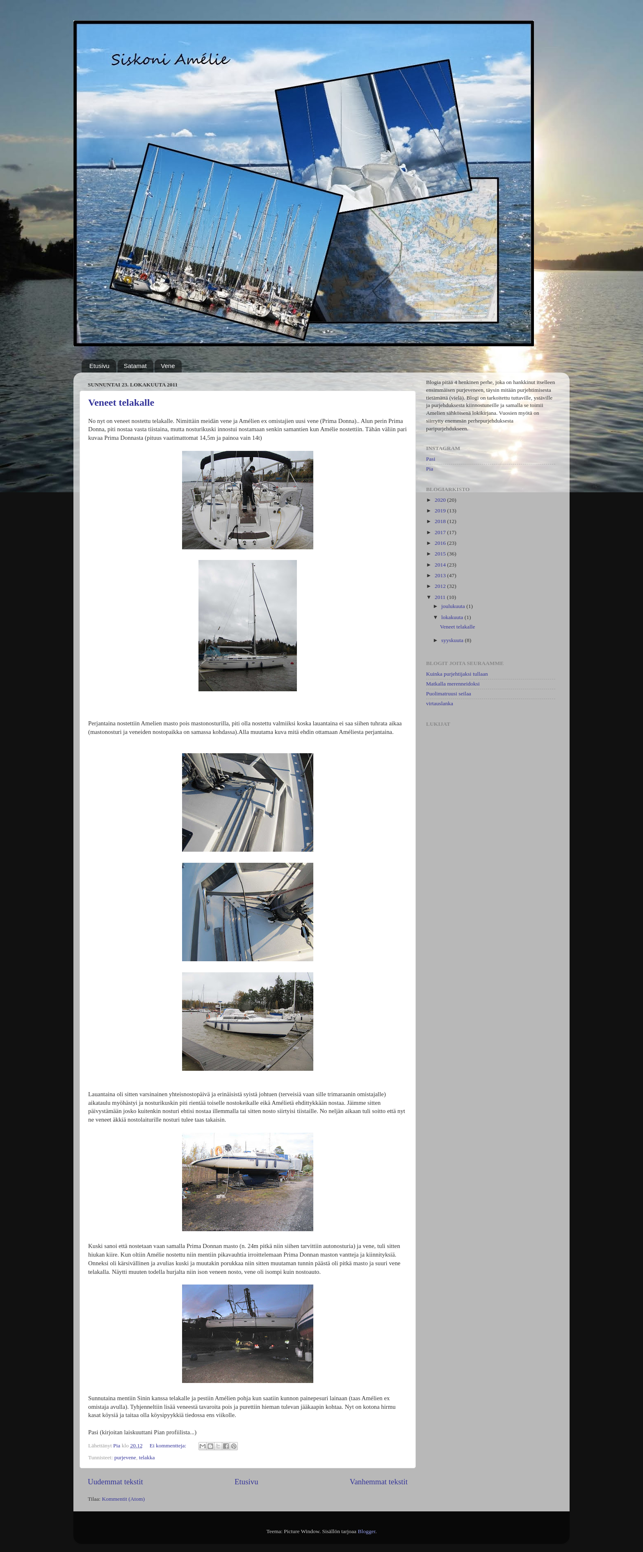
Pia (429, 469)
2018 (441, 521)
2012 (441, 586)
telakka (147, 1457)
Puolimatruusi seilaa (448, 693)
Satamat (135, 365)
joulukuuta (453, 606)
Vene (168, 365)
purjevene (125, 1457)
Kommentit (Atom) (123, 1499)
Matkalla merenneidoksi (453, 684)
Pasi (431, 459)
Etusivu (99, 365)
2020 (441, 500)
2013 (441, 575)
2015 (441, 554)
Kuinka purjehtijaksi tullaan (457, 674)
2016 (441, 543)
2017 (441, 532)
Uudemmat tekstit (115, 1481)
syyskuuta (453, 640)
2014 (441, 565)
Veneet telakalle (121, 402)
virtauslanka (439, 703)
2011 (441, 597)
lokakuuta (453, 617)
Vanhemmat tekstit (379, 1481)
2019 (441, 510)
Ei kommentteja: (169, 1445)
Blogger (366, 1531)
